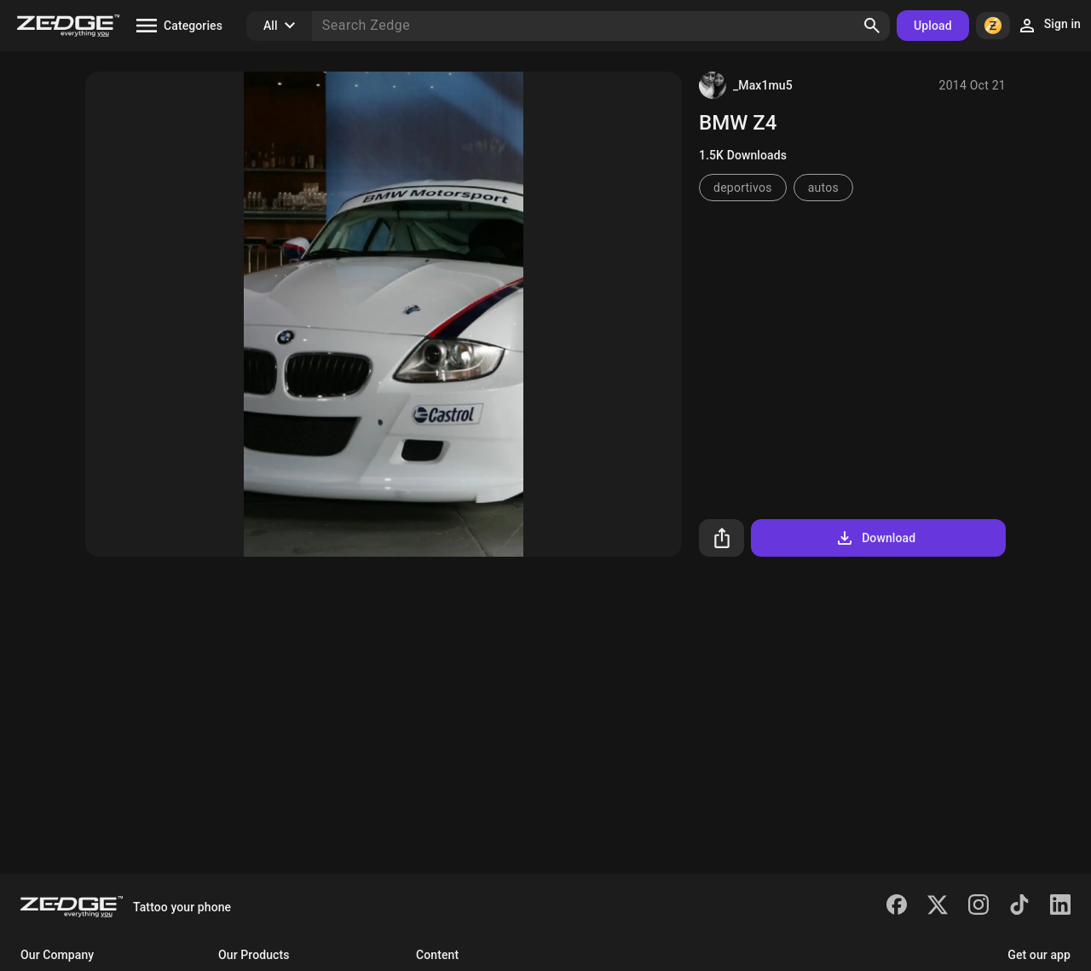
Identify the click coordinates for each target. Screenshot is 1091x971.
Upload (933, 25)
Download (874, 538)
